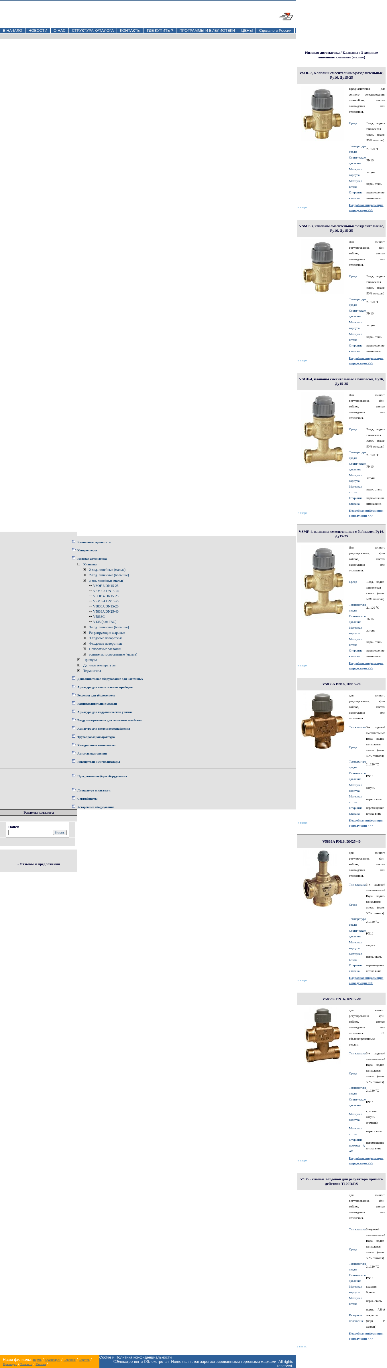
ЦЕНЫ (247, 30)
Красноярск (52, 1359)
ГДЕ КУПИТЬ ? (160, 30)
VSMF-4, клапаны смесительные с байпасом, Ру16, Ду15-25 (341, 533)
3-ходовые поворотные (105, 638)
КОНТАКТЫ (130, 30)
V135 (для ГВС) (104, 622)
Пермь (37, 1359)
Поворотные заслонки (105, 649)
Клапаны (90, 564)
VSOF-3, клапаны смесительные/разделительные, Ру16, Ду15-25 (341, 75)
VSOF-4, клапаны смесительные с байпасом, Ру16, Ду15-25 (341, 381)
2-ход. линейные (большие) (109, 575)
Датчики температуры (99, 665)
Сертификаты (87, 798)
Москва (41, 1364)
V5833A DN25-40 (106, 611)
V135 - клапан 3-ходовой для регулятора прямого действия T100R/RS (341, 1181)
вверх (302, 207)
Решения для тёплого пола (96, 695)
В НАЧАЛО (12, 30)
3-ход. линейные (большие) (109, 627)
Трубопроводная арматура (96, 737)
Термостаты (92, 671)
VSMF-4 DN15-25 (106, 601)
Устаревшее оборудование (95, 807)
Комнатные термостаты (94, 542)
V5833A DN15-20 (106, 606)
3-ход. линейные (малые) (106, 580)
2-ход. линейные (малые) (107, 570)
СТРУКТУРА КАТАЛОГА (93, 30)
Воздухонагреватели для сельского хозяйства (109, 720)
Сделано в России (275, 30)
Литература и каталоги (94, 790)
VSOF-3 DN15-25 (106, 586)
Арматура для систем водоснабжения (103, 728)
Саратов (84, 1359)
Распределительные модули (97, 703)
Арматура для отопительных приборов (105, 687)
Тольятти (26, 1364)
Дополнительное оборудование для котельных (110, 678)
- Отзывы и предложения (38, 864)
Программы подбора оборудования (102, 776)
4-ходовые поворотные (105, 644)
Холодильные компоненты (96, 745)
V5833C (99, 617)
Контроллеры (87, 550)
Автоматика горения (92, 753)
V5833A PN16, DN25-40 (341, 841)
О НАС (60, 30)
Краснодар (10, 1364)
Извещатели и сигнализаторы (98, 761)
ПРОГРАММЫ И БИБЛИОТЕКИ (207, 30)
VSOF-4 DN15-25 (106, 596)
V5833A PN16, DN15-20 (341, 684)
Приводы (90, 660)
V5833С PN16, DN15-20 (341, 999)
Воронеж (70, 1359)
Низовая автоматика (92, 558)
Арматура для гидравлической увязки (104, 712)
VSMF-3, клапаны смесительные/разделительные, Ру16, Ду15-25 (341, 228)
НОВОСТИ (37, 30)
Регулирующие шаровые (107, 633)
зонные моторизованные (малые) (113, 654)
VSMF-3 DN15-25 (106, 591)
